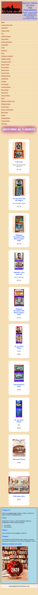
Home (3, 22)
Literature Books (5, 87)
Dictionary (4, 50)
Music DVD (4, 92)
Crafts (3, 47)
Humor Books (5, 70)
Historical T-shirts (6, 61)
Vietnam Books (5, 121)
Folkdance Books (6, 59)
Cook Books (4, 45)
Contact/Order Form (6, 25)
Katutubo (3, 81)
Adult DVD (4, 28)
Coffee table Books (6, 42)
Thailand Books (5, 118)
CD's (2, 33)
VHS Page (4, 124)
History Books (5, 64)
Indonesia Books (5, 76)
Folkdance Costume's (7, 56)
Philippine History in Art (8, 101)
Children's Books (6, 36)
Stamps (3, 115)
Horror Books (5, 67)
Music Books (5, 90)
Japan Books (4, 78)
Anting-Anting (5, 30)
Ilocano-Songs (5, 73)
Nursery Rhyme (5, 95)
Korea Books (4, 84)
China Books (4, 39)
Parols (3, 98)
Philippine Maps (5, 104)
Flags (2, 53)
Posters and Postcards (7, 109)
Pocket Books (5, 107)
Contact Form (12, 513)
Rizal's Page (4, 112)
